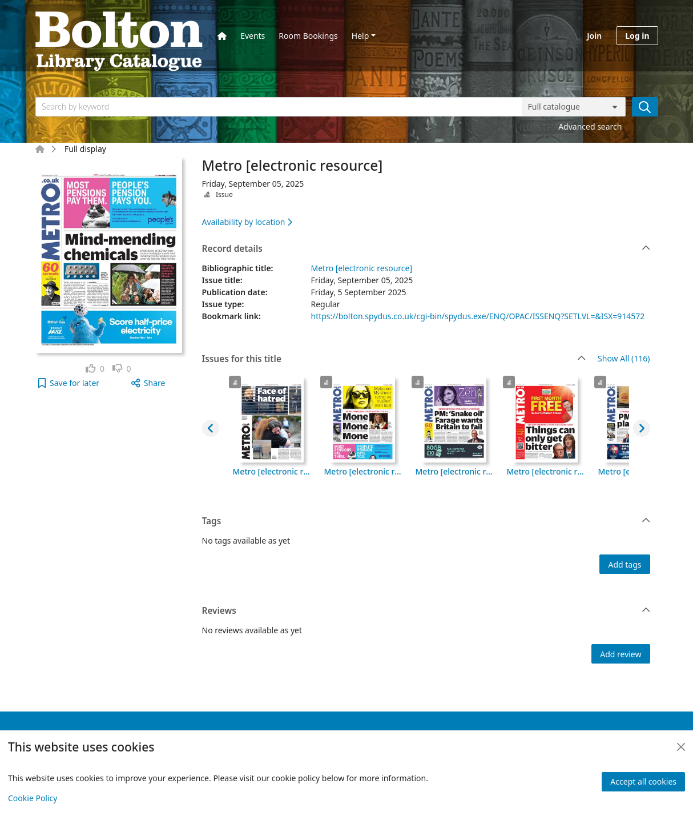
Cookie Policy (32, 798)
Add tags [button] (624, 564)
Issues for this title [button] (394, 359)
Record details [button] (426, 249)
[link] (95, 368)
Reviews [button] (426, 611)
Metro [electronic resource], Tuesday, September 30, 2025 (546, 471)
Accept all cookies (643, 781)
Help (360, 35)
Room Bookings (308, 35)
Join (594, 35)
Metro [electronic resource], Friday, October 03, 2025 (272, 471)
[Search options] (574, 106)
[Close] (681, 747)
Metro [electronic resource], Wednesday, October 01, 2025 (454, 471)
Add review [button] (620, 654)
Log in (637, 35)
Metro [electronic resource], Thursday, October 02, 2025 (363, 471)
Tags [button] (426, 521)
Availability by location (247, 221)
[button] (68, 383)
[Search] (645, 106)
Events (252, 35)
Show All (624, 359)
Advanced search (590, 126)
